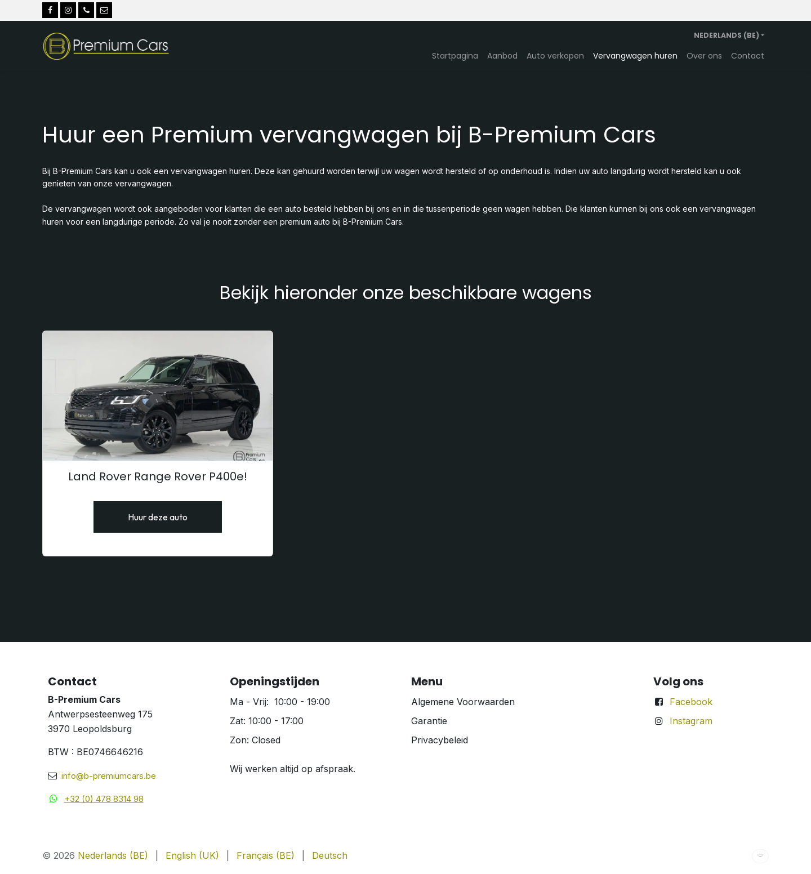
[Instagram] (68, 10)
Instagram (691, 720)
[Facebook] (50, 10)
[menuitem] (455, 55)
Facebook (691, 701)
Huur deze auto (158, 517)
